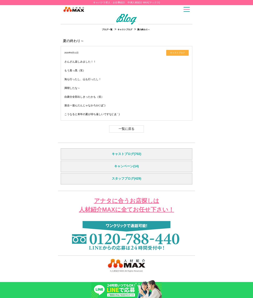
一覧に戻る (126, 129)
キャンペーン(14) (126, 166)
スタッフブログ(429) (126, 178)
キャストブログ (125, 29)
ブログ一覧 (107, 29)
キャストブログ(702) (126, 154)
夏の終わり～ (143, 29)
